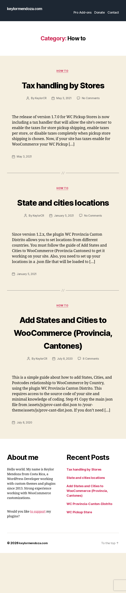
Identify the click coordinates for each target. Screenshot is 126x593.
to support (38, 552)
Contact (113, 13)
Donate (99, 13)
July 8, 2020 (65, 399)
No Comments (91, 112)
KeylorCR (40, 112)
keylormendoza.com (26, 9)
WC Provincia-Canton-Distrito (89, 544)
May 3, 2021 (64, 112)
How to (63, 71)
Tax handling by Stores (63, 91)
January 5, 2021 (64, 242)
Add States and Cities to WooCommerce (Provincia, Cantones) (63, 366)
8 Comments (91, 399)
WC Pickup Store (79, 552)
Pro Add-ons (83, 13)
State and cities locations (63, 222)
